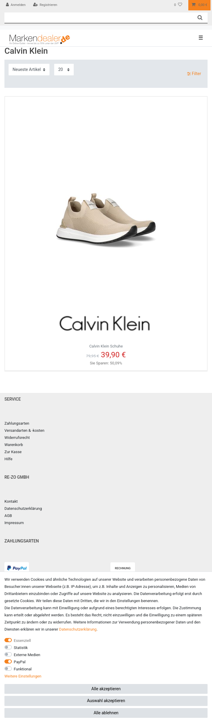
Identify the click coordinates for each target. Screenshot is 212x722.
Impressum (14, 523)
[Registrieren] (45, 5)
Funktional (23, 669)
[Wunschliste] (178, 5)
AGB (8, 515)
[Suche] (200, 17)
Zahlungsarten (16, 423)
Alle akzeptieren (106, 688)
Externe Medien (27, 655)
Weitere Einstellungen (22, 676)
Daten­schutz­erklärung (78, 629)
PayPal (20, 662)
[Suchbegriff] (98, 17)
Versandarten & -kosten (24, 430)
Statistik (21, 647)
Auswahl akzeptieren (106, 700)
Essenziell (22, 640)
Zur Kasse (13, 452)
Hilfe (8, 459)
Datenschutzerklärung (23, 508)
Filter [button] (194, 74)
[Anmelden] (16, 5)
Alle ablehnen (106, 712)
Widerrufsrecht (17, 437)
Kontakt (11, 501)
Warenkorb (13, 444)
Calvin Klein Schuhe (106, 325)
